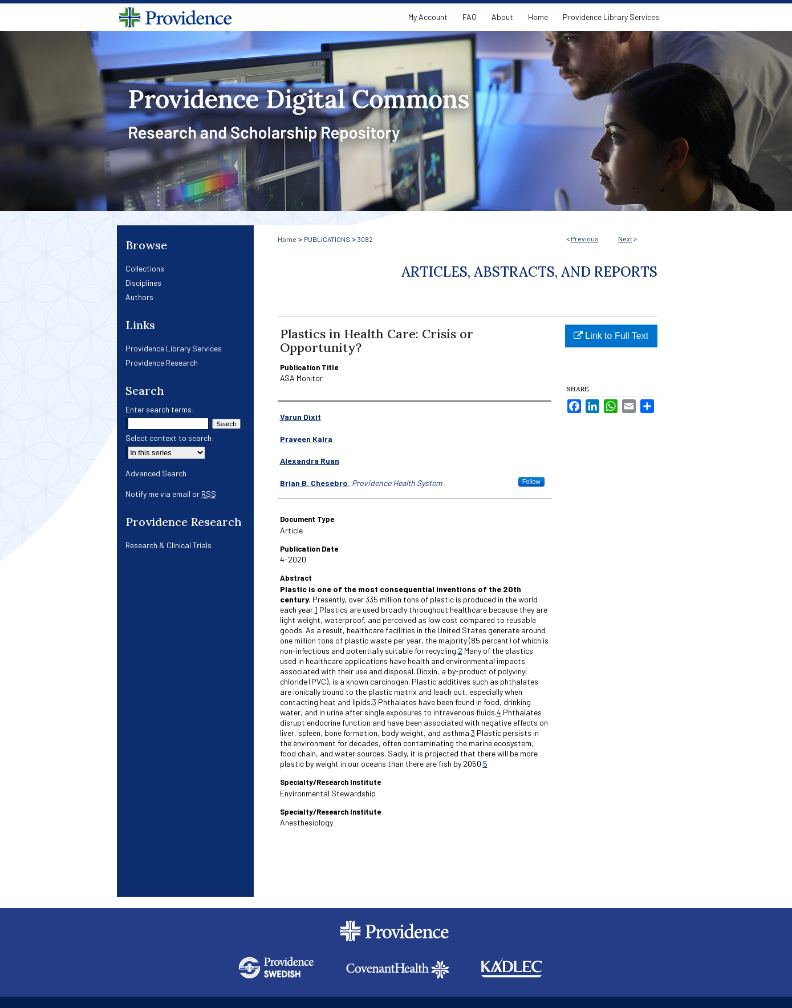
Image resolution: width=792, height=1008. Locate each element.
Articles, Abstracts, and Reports (529, 272)
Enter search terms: (159, 409)
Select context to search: (169, 438)
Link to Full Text (611, 336)
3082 (365, 239)
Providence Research (161, 362)
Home (287, 239)
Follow (531, 481)
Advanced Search (155, 473)
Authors (139, 297)
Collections (144, 268)
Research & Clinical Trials (168, 545)
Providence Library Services (173, 348)
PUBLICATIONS (327, 239)
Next (625, 238)
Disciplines (143, 283)
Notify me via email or (170, 494)
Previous (585, 238)
